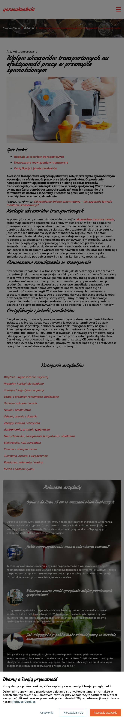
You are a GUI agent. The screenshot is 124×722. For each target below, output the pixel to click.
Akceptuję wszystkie (105, 712)
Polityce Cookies (23, 701)
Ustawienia (46, 712)
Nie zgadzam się (73, 712)
